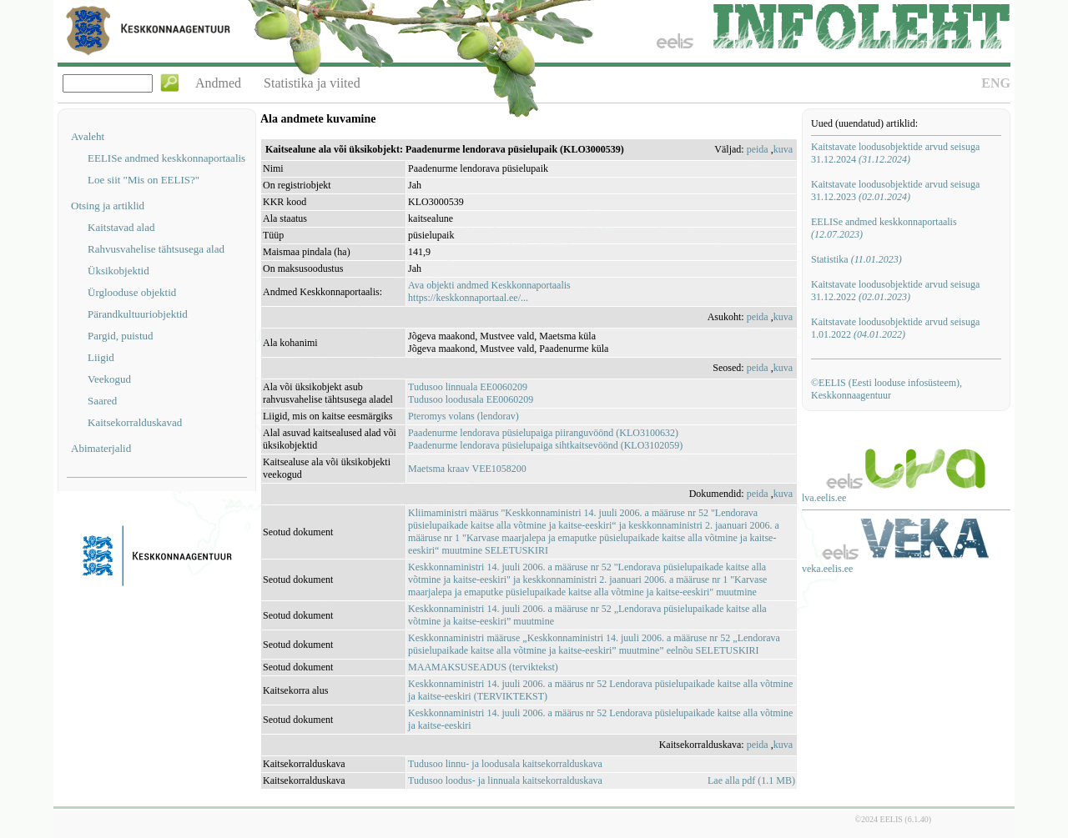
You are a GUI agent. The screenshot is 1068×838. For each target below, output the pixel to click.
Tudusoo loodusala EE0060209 (470, 399)
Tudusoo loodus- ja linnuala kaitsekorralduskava (505, 780)
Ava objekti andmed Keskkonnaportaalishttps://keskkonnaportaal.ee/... (489, 291)
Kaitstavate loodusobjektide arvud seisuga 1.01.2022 (895, 328)
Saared (102, 400)
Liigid (101, 357)
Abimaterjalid (101, 448)
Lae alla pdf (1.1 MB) (751, 780)
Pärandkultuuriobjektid (138, 314)
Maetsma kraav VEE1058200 (467, 468)
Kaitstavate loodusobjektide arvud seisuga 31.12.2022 (895, 290)
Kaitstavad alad (121, 227)
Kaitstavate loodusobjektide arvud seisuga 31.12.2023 (895, 190)
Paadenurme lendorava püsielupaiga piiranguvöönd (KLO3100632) (543, 433)
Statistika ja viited (312, 83)
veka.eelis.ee (827, 569)
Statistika (856, 259)
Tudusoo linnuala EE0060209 (467, 387)
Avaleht (87, 136)
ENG (995, 83)
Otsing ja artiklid (107, 205)
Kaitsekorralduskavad (135, 422)
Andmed (218, 83)
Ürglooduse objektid (132, 292)
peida (757, 149)
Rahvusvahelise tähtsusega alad (156, 249)
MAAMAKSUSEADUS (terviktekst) (483, 667)
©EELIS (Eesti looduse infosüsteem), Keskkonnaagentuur (886, 389)
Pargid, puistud (121, 335)
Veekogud (109, 379)
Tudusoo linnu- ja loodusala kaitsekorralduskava (505, 764)
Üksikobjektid (118, 270)
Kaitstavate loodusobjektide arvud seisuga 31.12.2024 (895, 153)
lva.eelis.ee (824, 498)
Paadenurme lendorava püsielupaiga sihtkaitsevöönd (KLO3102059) (545, 445)
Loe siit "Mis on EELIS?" (143, 179)
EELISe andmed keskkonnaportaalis (166, 158)
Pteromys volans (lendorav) (463, 416)
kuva (783, 149)
